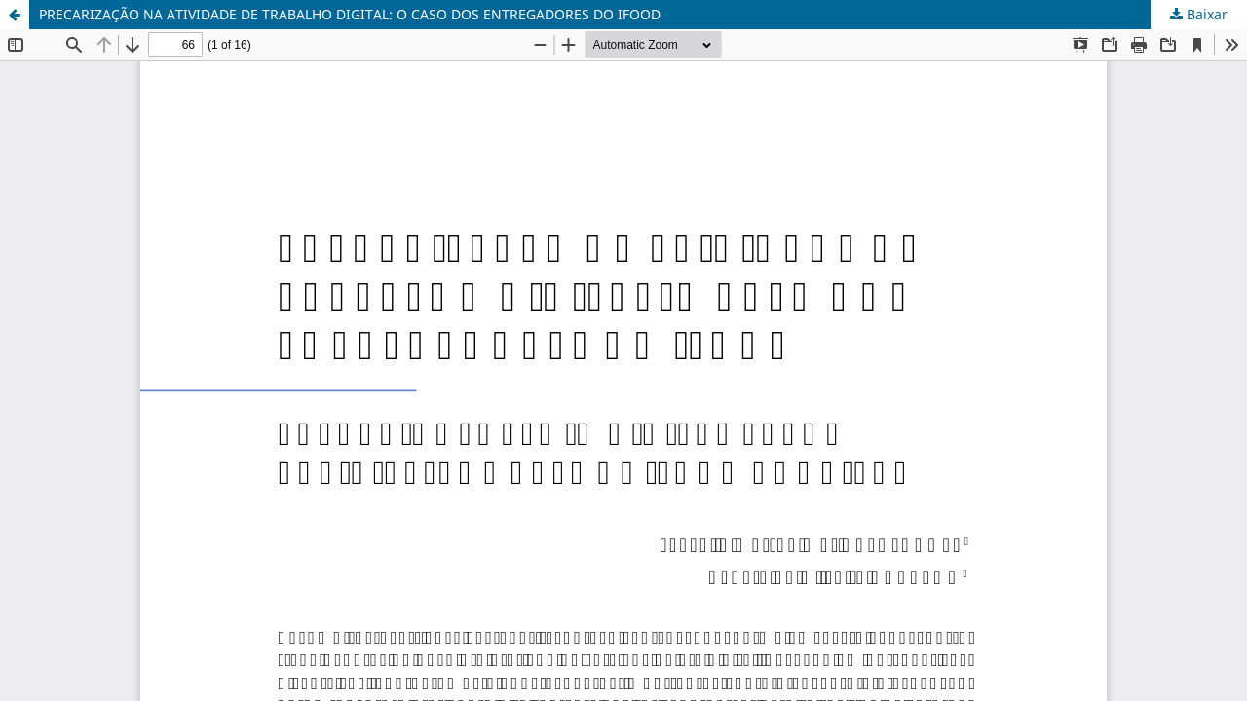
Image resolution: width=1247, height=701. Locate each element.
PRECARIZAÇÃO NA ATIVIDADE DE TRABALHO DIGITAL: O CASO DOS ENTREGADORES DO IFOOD (350, 14)
